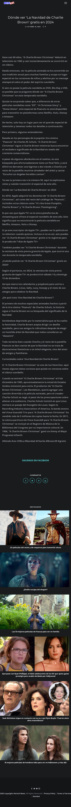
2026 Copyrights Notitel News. (13, 793)
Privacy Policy (49, 793)
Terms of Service (64, 793)
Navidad (36, 796)
